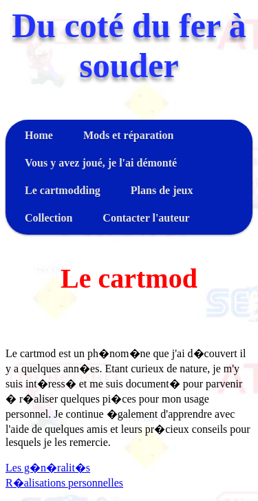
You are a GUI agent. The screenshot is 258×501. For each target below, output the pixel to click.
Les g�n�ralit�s (48, 467)
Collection (48, 218)
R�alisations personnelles (64, 483)
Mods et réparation (128, 135)
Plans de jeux (162, 190)
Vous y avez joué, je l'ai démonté (101, 163)
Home (39, 135)
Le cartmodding (62, 190)
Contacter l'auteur (146, 218)
